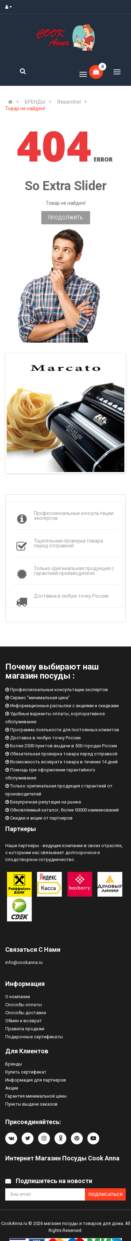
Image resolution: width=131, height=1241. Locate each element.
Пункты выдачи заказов (31, 1104)
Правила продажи (24, 1028)
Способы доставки (25, 1012)
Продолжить (65, 217)
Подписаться (105, 1194)
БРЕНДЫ (35, 101)
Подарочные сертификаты (34, 1036)
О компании (17, 996)
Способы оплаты (23, 1004)
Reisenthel (69, 101)
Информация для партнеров (35, 1080)
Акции (11, 1088)
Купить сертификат (25, 1072)
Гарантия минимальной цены (36, 1096)
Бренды (13, 1064)
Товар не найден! (25, 108)
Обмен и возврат (23, 1020)
